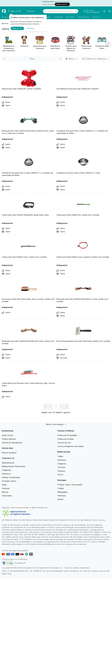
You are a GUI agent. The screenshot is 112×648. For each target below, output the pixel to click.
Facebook (61, 460)
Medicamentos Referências (13, 466)
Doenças (5, 488)
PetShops (61, 496)
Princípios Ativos (9, 481)
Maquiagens (62, 492)
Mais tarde (30, 28)
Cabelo (60, 499)
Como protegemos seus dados (70, 446)
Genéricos (95, 17)
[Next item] (108, 44)
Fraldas (60, 488)
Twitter (60, 456)
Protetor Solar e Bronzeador (70, 485)
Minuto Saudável (9, 453)
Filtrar (32, 59)
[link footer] (7, 563)
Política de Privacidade (67, 435)
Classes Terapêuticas (11, 477)
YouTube (61, 467)
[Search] (76, 11)
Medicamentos (8, 463)
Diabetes (48, 17)
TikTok (60, 474)
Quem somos (7, 435)
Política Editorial (9, 439)
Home (6, 23)
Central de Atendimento (12, 442)
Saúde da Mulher (83, 17)
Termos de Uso (64, 442)
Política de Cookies (65, 439)
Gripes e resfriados (9, 17)
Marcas (5, 492)
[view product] (28, 78)
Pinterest (61, 471)
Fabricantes (7, 496)
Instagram (61, 464)
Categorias (6, 470)
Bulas (4, 485)
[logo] (4, 11)
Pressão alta (58, 17)
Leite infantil (70, 17)
